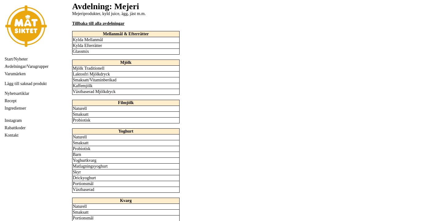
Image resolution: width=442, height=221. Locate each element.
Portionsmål (83, 183)
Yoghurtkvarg (84, 160)
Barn (77, 154)
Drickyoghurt (84, 178)
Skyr (77, 172)
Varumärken (15, 74)
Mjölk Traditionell (88, 68)
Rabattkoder (15, 128)
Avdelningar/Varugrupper (26, 66)
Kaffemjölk (82, 85)
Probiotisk (82, 120)
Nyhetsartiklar (17, 93)
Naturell (80, 108)
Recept (11, 101)
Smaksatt (80, 114)
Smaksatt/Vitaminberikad (94, 80)
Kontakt (11, 135)
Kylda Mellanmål (88, 39)
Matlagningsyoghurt (90, 166)
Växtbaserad (83, 189)
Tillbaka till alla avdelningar (98, 23)
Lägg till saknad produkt (26, 83)
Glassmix (81, 51)
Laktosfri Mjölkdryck (91, 74)
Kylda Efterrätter (87, 45)
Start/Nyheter (16, 59)
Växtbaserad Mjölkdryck (94, 91)
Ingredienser (15, 108)
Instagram (13, 120)
